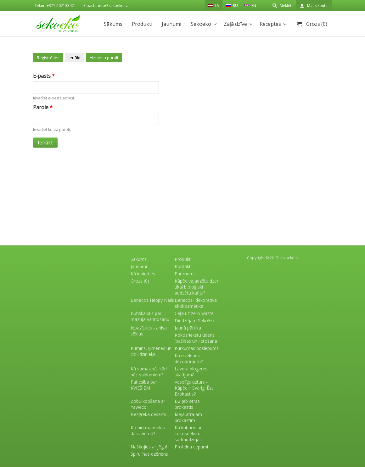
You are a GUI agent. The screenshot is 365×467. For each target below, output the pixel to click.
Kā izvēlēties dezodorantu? (189, 358)
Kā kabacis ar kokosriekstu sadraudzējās (188, 433)
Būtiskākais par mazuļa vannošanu (150, 316)
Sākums (113, 23)
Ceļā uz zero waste (194, 313)
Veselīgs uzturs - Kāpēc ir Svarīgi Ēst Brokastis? (194, 388)
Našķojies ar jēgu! (149, 447)
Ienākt (75, 57)
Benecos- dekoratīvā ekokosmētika (196, 303)
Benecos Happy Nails (152, 300)
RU (232, 5)
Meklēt (285, 5)
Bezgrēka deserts (148, 414)
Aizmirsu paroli (104, 57)
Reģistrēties (48, 57)
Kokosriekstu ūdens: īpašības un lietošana (196, 338)
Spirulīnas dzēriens (149, 454)
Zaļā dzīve (235, 23)
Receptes (270, 23)
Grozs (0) (316, 23)
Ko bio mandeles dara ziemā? (148, 430)
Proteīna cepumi (191, 447)
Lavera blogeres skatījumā (191, 372)
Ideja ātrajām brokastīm (188, 417)
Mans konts (317, 5)
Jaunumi (171, 23)
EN (250, 5)
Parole (43, 107)
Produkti (142, 23)
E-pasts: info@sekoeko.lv (105, 5)
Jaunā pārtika (188, 328)
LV (213, 5)
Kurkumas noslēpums (197, 348)
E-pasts (44, 75)
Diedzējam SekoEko (195, 321)
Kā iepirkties (143, 274)
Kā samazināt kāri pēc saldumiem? (149, 372)
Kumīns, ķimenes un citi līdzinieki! (151, 351)
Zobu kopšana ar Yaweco (148, 404)
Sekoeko (201, 23)
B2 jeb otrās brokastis (187, 404)
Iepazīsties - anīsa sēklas (149, 331)
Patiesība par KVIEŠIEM (144, 385)
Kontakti (183, 266)
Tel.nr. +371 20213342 (54, 5)
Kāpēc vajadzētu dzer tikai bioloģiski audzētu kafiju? (196, 287)
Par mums (185, 274)
